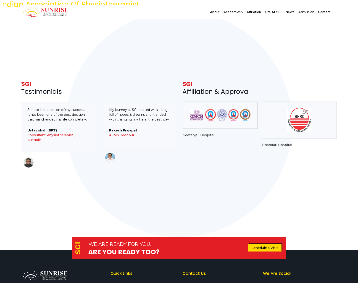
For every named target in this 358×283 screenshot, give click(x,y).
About (215, 12)
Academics (232, 12)
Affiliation (254, 12)
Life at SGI (273, 12)
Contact (324, 12)
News (289, 12)
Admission (306, 12)
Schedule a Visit (265, 248)
